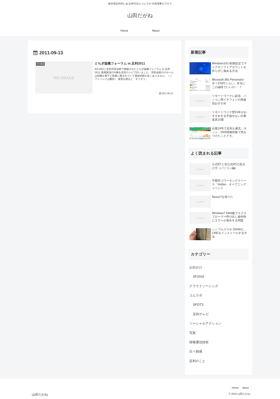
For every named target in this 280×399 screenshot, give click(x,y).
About (245, 387)
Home (235, 387)
